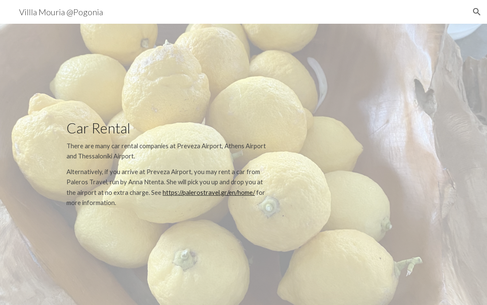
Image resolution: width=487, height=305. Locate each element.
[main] (169, 164)
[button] (477, 12)
